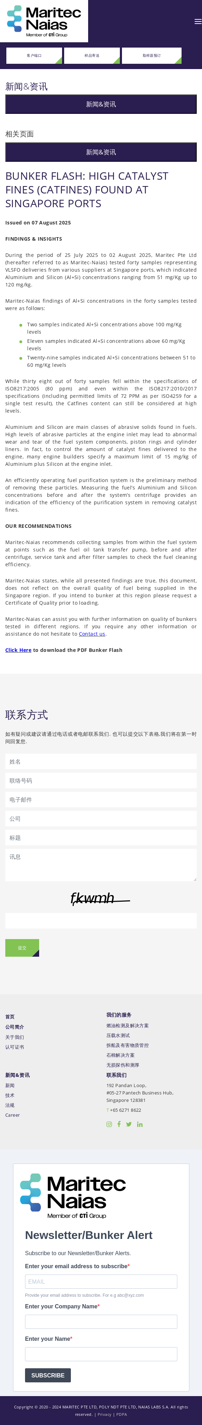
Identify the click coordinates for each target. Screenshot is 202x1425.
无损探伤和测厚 (123, 1065)
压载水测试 (118, 1035)
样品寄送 (92, 55)
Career (12, 1115)
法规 (10, 1105)
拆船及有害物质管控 (127, 1045)
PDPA (121, 1414)
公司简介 (14, 1027)
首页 (10, 1017)
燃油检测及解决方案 (127, 1026)
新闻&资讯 (101, 104)
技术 (10, 1095)
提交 (22, 948)
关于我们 (14, 1037)
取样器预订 (152, 55)
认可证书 (14, 1047)
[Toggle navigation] (198, 21)
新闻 (10, 1085)
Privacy (105, 1414)
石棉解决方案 (120, 1055)
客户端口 (34, 55)
